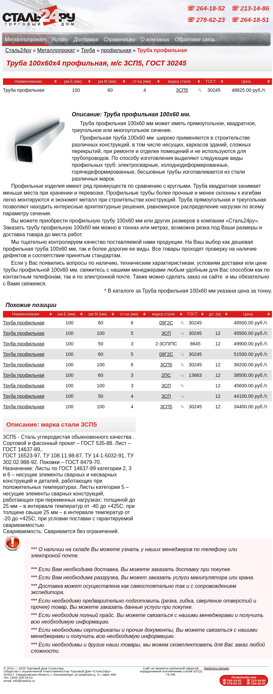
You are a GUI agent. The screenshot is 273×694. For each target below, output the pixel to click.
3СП (166, 333)
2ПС (166, 375)
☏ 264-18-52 (206, 8)
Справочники (119, 39)
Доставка (86, 39)
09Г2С (166, 322)
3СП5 (182, 90)
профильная (116, 50)
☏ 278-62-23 (206, 19)
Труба (88, 50)
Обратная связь (195, 39)
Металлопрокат (25, 39)
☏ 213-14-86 (250, 8)
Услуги (59, 39)
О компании (155, 39)
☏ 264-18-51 (250, 19)
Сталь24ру (18, 50)
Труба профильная (23, 322)
